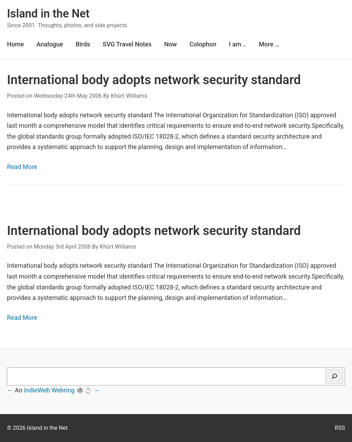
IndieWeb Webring (49, 390)
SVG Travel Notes (127, 44)
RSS (340, 428)
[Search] (334, 376)
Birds (82, 44)
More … (269, 44)
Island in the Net (48, 13)
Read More (22, 166)
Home (15, 44)
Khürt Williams (129, 96)
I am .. (237, 44)
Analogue (49, 44)
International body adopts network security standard (154, 80)
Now (170, 44)
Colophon (202, 44)
